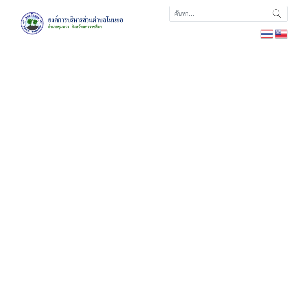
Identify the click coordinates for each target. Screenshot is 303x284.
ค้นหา (276, 13)
